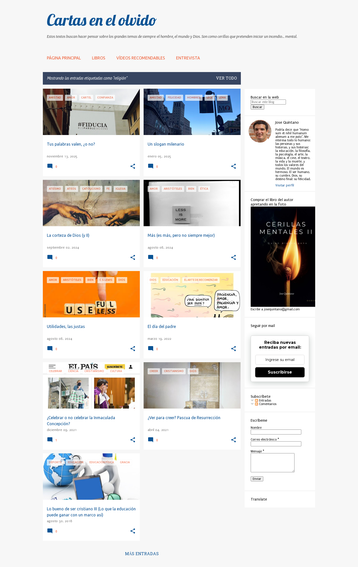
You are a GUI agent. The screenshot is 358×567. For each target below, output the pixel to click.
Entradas (263, 400)
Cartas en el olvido (102, 20)
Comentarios (265, 404)
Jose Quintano (287, 122)
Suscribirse (280, 372)
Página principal (64, 58)
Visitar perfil (284, 185)
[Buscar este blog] (268, 102)
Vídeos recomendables (140, 58)
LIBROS (98, 58)
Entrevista (188, 58)
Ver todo (226, 79)
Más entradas (142, 554)
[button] (133, 166)
